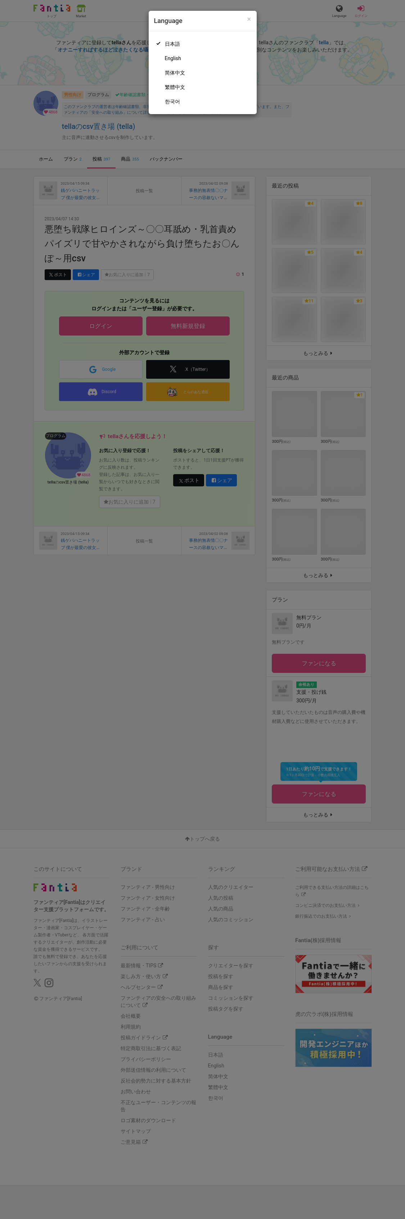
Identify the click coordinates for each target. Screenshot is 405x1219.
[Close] (249, 19)
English (173, 58)
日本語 (172, 44)
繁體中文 (175, 87)
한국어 (172, 101)
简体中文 (175, 73)
